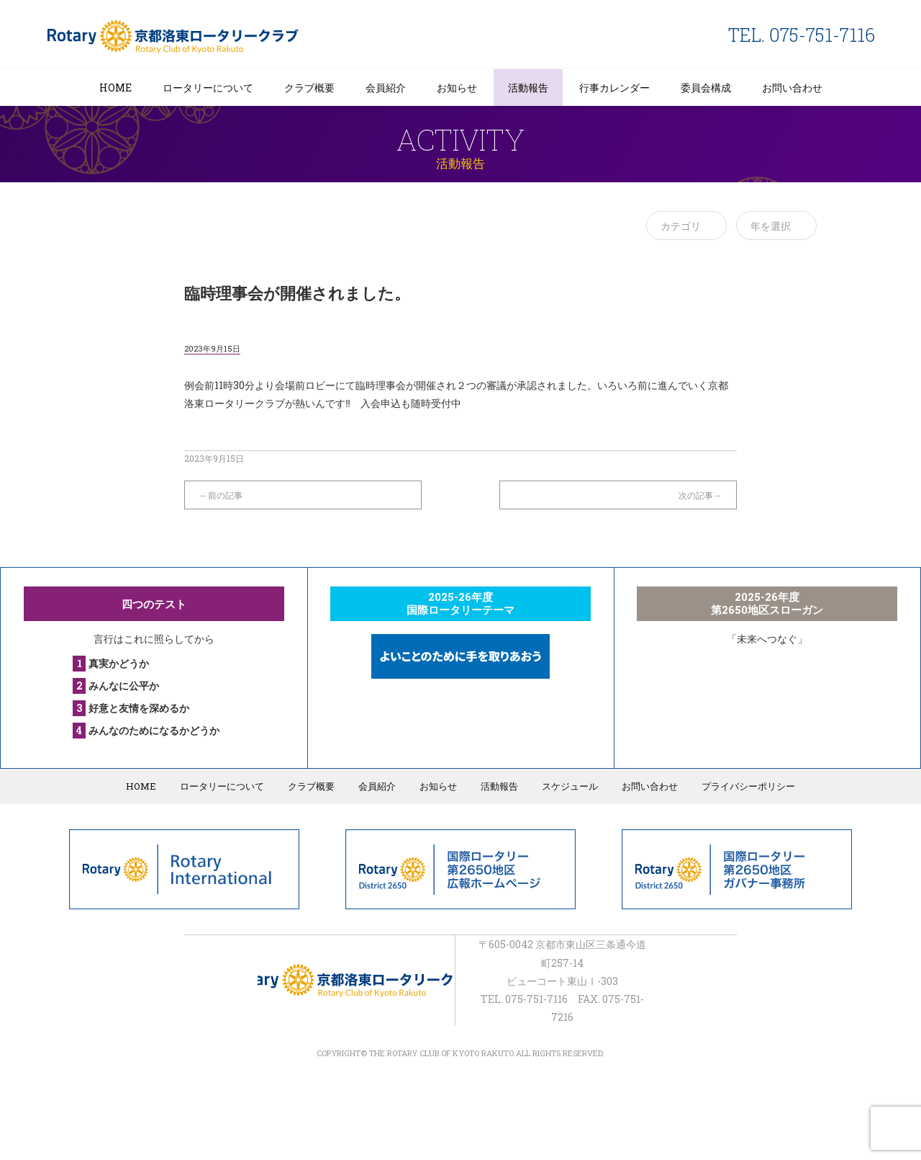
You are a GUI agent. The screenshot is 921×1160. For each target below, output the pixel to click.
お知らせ (457, 87)
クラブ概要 (309, 87)
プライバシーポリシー (748, 786)
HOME (115, 87)
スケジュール (570, 786)
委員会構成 (706, 87)
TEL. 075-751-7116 (801, 35)
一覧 (460, 488)
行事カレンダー (614, 87)
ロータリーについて (208, 87)
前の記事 (225, 495)
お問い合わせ (792, 87)
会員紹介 (386, 87)
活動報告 (528, 87)
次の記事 (696, 495)
